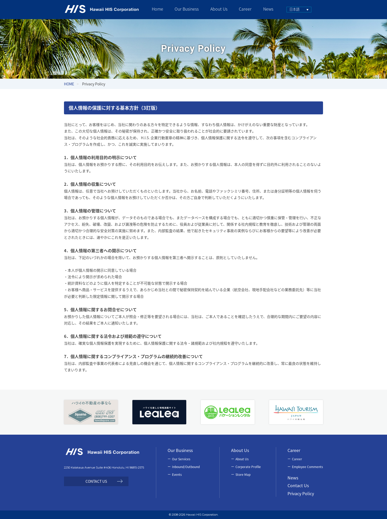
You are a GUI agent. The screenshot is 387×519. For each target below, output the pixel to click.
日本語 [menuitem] (293, 9)
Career (297, 459)
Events (177, 474)
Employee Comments (307, 466)
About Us (242, 459)
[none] (297, 9)
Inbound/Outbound (186, 466)
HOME (69, 83)
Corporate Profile (248, 466)
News (293, 477)
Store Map (242, 474)
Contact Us (298, 485)
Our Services (181, 459)
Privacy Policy (301, 493)
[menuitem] (297, 9)
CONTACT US (96, 481)
